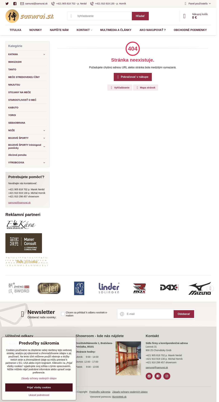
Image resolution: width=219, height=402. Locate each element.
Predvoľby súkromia (99, 391)
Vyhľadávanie (119, 87)
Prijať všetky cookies (39, 387)
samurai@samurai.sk (19, 202)
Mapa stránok (145, 87)
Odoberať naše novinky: (41, 317)
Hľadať (140, 16)
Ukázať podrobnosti (39, 395)
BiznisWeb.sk (119, 396)
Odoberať (184, 314)
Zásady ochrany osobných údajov (130, 391)
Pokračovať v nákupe (132, 77)
